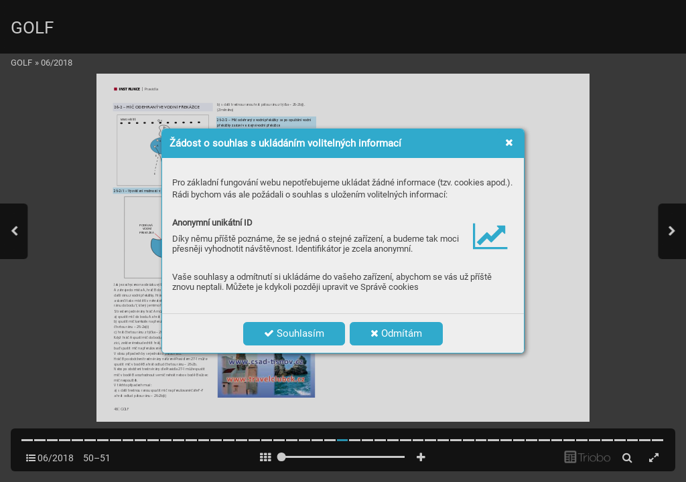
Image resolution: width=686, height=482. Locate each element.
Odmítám (396, 333)
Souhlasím (294, 333)
